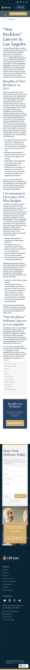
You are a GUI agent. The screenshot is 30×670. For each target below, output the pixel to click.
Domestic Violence (10, 366)
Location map (15, 531)
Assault (7, 374)
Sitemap (21, 663)
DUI (6, 371)
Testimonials (7, 584)
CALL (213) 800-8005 (18, 14)
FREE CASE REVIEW (15, 423)
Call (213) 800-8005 (11, 611)
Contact (5, 587)
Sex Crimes (8, 384)
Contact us (8, 614)
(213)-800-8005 (21, 9)
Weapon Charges (10, 382)
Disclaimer (15, 663)
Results (5, 570)
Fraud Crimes (9, 376)
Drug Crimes (8, 387)
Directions (8, 617)
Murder (7, 369)
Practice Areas (7, 579)
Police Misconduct (10, 389)
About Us (5, 573)
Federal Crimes (9, 379)
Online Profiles (7, 590)
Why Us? (5, 576)
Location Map (9, 620)
